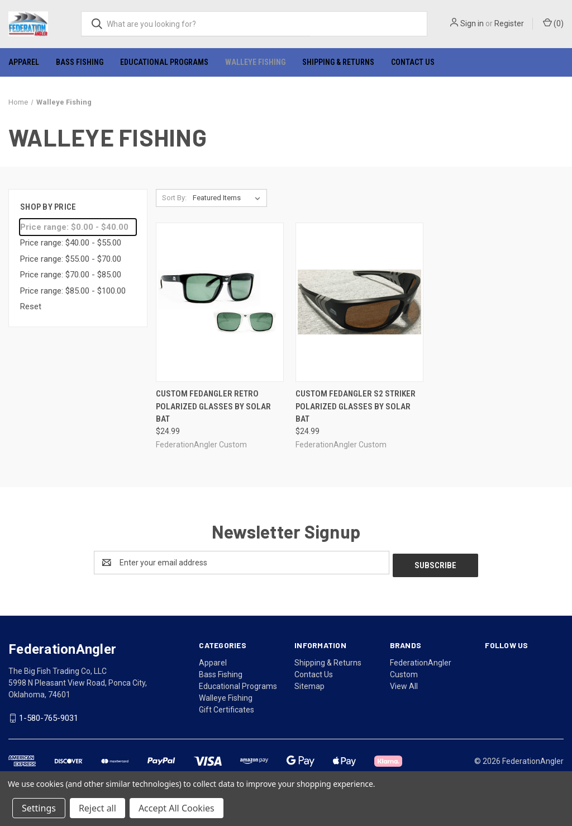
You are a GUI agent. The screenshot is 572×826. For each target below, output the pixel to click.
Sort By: (174, 197)
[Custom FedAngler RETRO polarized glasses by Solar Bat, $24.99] (220, 302)
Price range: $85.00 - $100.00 (73, 291)
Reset (30, 306)
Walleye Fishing (255, 62)
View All (404, 683)
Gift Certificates (226, 706)
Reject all (97, 808)
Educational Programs (164, 62)
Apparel (23, 62)
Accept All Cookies (176, 808)
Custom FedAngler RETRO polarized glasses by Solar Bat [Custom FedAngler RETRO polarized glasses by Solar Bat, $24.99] (213, 406)
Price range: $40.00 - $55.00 (70, 243)
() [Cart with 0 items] (553, 23)
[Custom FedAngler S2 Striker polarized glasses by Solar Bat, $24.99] (359, 302)
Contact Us (413, 62)
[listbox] (228, 198)
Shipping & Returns (338, 62)
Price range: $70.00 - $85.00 (70, 275)
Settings (39, 808)
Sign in (472, 23)
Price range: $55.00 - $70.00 (70, 259)
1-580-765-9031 (48, 715)
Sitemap (309, 683)
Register (509, 23)
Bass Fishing (79, 62)
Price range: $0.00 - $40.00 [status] (74, 227)
